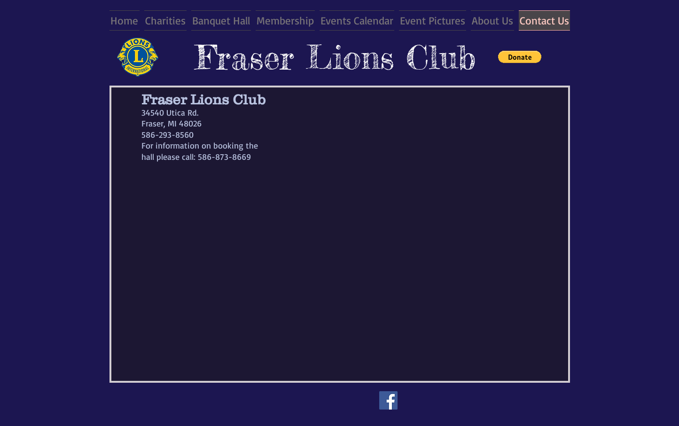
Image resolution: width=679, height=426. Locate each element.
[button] (519, 57)
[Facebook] (388, 400)
